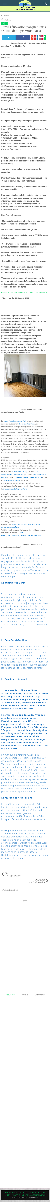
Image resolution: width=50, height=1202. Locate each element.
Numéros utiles (36, 536)
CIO (28, 536)
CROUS (23, 536)
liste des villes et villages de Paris (15, 489)
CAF (8, 536)
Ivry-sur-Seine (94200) (12, 480)
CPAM (13, 536)
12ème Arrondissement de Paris (15, 421)
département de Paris (26, 424)
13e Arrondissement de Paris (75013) (28, 477)
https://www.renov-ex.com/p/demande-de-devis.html (24, 292)
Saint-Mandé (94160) (19, 472)
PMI (17, 536)
